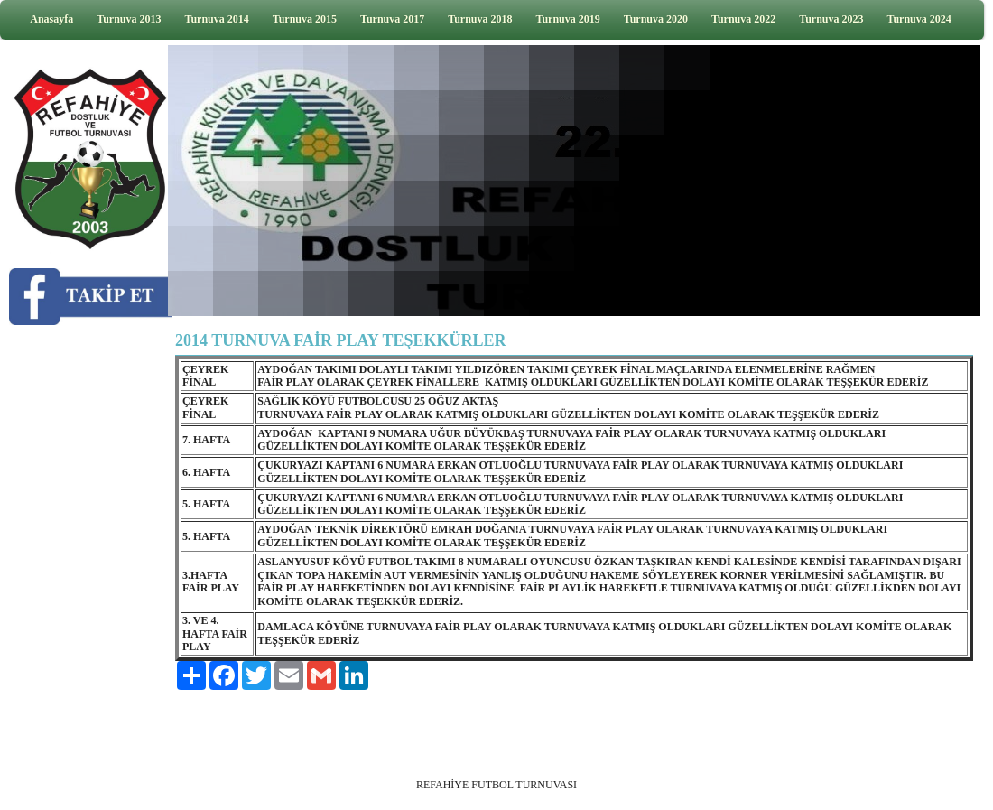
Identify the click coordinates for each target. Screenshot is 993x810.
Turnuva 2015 (305, 19)
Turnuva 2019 (568, 19)
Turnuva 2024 (919, 19)
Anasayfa (51, 19)
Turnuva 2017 (392, 19)
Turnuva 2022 (743, 19)
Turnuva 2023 (831, 19)
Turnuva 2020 (656, 19)
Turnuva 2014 (217, 19)
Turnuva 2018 (480, 19)
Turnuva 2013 (129, 19)
